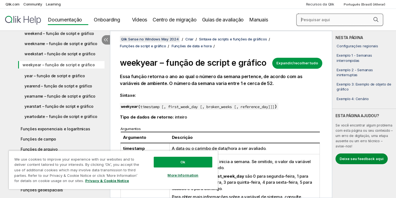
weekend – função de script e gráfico (59, 33)
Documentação (65, 20)
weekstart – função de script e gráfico (59, 53)
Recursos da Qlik (320, 4)
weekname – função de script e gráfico (60, 43)
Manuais (258, 20)
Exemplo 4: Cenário (353, 99)
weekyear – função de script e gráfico (59, 64)
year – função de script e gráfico (54, 75)
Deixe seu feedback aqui (362, 158)
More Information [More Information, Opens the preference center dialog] (182, 175)
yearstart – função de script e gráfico (59, 106)
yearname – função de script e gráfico (59, 96)
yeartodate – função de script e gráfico (60, 116)
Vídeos (139, 20)
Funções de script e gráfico (143, 46)
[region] (113, 169)
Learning (53, 4)
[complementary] (364, 114)
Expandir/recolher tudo (297, 63)
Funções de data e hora (192, 46)
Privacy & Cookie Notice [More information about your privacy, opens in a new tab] (107, 180)
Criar (189, 39)
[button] (376, 19)
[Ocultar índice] (106, 40)
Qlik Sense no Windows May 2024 (150, 39)
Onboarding (107, 20)
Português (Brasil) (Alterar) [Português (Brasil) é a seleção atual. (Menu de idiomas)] (365, 4)
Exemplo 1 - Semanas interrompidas (354, 57)
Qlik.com (13, 4)
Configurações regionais (357, 46)
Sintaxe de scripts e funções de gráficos (233, 39)
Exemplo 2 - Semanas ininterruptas (355, 72)
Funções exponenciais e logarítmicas (55, 129)
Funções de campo (38, 139)
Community (32, 4)
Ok (182, 162)
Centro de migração (175, 20)
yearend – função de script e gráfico (58, 86)
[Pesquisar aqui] (340, 20)
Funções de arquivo (39, 149)
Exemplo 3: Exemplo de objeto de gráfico (364, 86)
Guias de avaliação (223, 20)
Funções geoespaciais (42, 190)
